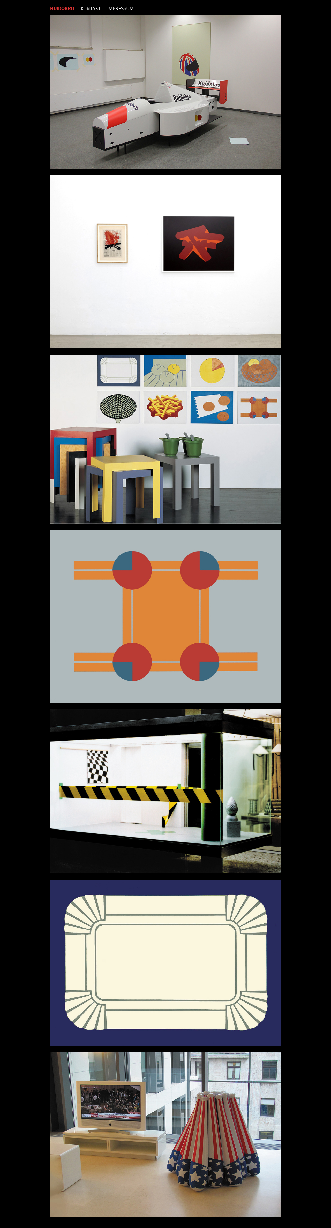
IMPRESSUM (120, 8)
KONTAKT (91, 8)
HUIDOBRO (62, 8)
